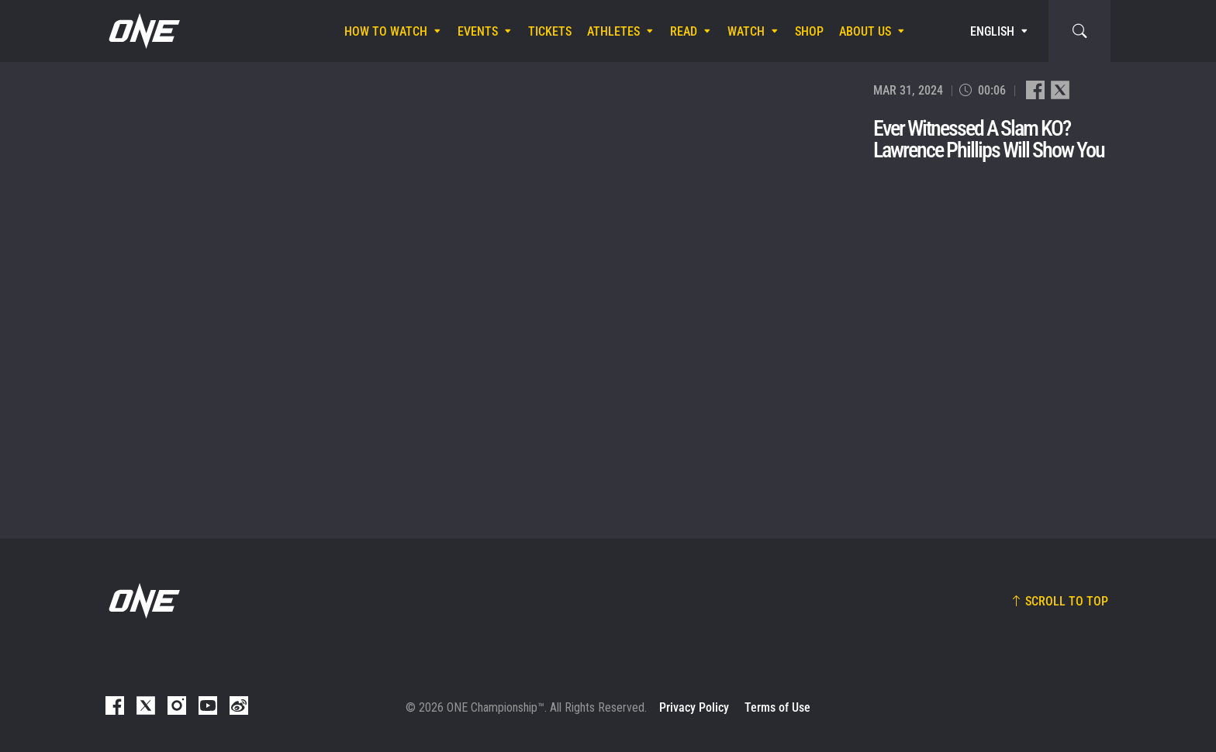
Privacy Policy (694, 707)
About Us (865, 31)
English (992, 31)
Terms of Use (777, 707)
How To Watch (385, 31)
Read (683, 31)
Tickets (550, 31)
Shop (809, 31)
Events (478, 31)
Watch (746, 31)
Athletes (613, 31)
